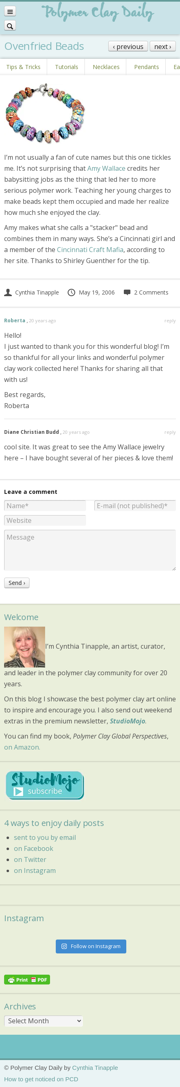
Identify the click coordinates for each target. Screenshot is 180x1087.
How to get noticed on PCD (41, 1079)
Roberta (14, 320)
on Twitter (30, 859)
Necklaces (106, 67)
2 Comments (146, 292)
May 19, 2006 (90, 292)
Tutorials (66, 67)
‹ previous (128, 46)
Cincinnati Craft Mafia (90, 249)
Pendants (146, 67)
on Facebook (33, 848)
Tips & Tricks (23, 67)
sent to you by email (45, 837)
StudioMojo (127, 720)
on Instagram (35, 870)
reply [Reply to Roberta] (170, 320)
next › (162, 46)
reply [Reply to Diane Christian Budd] (170, 432)
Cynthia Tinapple (31, 292)
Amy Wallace (106, 168)
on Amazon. (22, 747)
